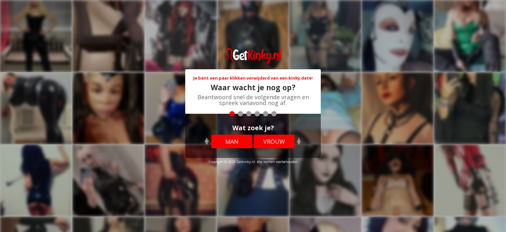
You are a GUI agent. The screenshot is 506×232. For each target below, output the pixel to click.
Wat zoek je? (253, 127)
